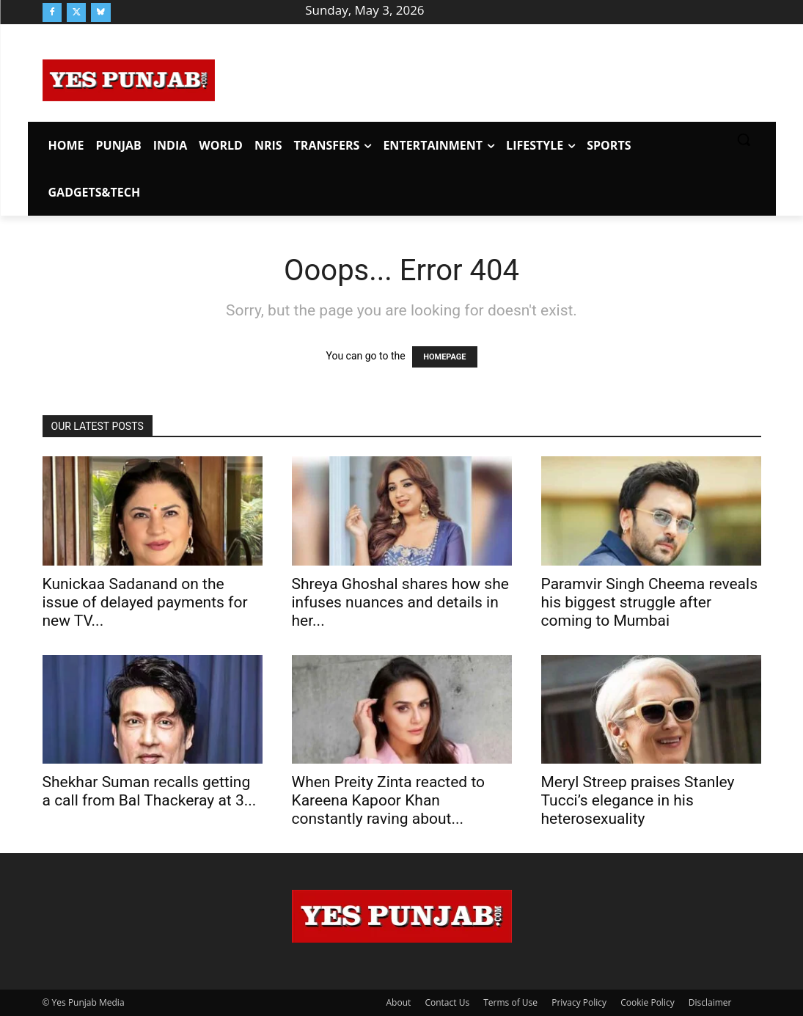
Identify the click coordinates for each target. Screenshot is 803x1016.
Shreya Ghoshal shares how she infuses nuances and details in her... (400, 602)
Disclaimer (710, 1002)
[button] (743, 139)
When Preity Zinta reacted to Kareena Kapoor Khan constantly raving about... (388, 800)
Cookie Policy (647, 1002)
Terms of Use (510, 1002)
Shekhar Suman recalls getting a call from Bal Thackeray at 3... (150, 791)
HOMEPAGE (444, 357)
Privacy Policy (578, 1002)
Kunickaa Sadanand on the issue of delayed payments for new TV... (145, 602)
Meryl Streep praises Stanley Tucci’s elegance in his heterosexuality (638, 800)
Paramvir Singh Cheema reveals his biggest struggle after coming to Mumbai (649, 602)
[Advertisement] (488, 78)
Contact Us (447, 1002)
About (398, 1002)
